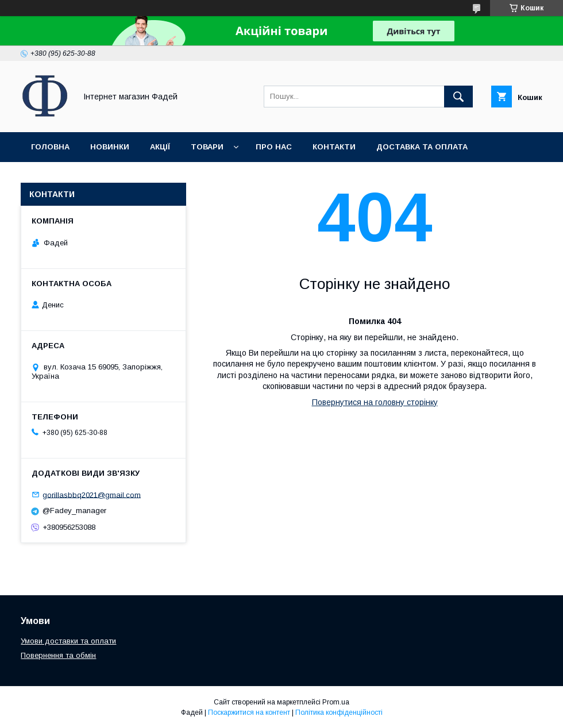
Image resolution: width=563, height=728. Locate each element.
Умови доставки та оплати (68, 641)
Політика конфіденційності (339, 712)
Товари (207, 146)
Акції (160, 146)
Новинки (109, 146)
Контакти (334, 146)
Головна (50, 146)
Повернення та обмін (79, 176)
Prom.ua (335, 702)
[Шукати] (458, 96)
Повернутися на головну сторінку (375, 402)
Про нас (274, 146)
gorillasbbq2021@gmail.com (92, 494)
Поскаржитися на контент (249, 712)
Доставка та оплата (422, 146)
